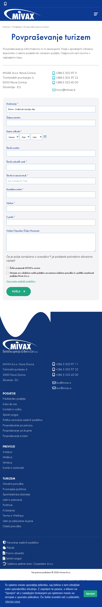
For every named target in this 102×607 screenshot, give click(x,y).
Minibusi (7, 462)
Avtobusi (7, 452)
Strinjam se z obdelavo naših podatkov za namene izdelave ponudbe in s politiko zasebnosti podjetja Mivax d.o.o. (50, 274)
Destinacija (12, 103)
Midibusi (7, 457)
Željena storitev (13, 117)
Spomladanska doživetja (16, 494)
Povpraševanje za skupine (17, 430)
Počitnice (8, 505)
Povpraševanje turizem (15, 436)
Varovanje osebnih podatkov (21, 281)
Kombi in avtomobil (13, 468)
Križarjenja (9, 510)
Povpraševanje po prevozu (18, 425)
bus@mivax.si (61, 383)
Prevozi (9, 446)
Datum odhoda (14, 131)
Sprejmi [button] (90, 593)
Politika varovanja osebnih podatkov (23, 420)
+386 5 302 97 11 (64, 73)
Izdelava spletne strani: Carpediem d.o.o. (28, 564)
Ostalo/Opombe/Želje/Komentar (23, 230)
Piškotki (8, 548)
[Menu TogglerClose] (96, 14)
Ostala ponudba (12, 526)
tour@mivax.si (63, 90)
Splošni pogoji (10, 415)
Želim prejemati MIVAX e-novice (23, 267)
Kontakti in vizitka (12, 409)
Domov (7, 27)
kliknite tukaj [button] (12, 601)
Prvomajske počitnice (14, 489)
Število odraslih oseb (16, 161)
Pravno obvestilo (13, 553)
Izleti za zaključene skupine (18, 521)
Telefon (10, 203)
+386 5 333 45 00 (65, 82)
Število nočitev (13, 147)
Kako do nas (10, 404)
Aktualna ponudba (13, 484)
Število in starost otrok (17, 175)
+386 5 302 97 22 (65, 77)
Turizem (9, 478)
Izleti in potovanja (12, 500)
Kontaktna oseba (15, 189)
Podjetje (9, 393)
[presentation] (45, 136)
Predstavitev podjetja (14, 399)
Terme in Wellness (13, 515)
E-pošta (10, 216)
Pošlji (16, 291)
